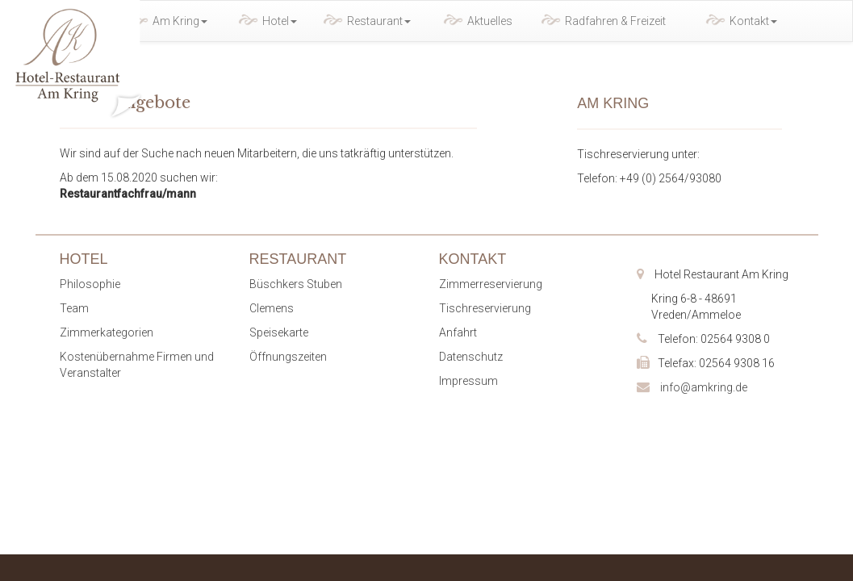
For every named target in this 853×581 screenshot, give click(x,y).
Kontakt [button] (753, 21)
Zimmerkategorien (106, 332)
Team (74, 308)
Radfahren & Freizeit (615, 21)
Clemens (271, 308)
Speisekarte (278, 332)
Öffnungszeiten (288, 356)
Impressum (468, 380)
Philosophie (90, 284)
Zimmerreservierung (490, 284)
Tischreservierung (485, 308)
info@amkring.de (703, 387)
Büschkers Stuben (295, 284)
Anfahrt (458, 332)
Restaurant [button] (379, 21)
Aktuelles (489, 21)
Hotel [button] (279, 21)
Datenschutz (471, 356)
